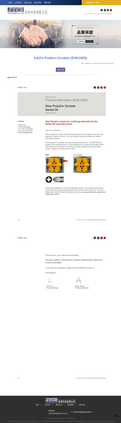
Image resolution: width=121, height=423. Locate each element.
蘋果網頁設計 (72, 418)
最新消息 (47, 3)
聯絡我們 (89, 3)
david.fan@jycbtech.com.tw (58, 413)
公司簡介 (18, 3)
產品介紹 (28, 3)
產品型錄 (37, 3)
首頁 (10, 3)
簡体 (97, 3)
